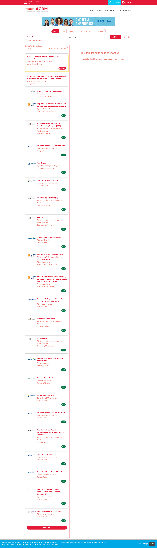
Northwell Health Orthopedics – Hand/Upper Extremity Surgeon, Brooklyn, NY (48, 491)
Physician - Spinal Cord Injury (47, 198)
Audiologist (41, 163)
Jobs (99, 10)
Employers (127, 2)
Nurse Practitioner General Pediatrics (50, 472)
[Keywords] (47, 37)
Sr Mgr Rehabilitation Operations (49, 237)
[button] (126, 37)
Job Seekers (114, 2)
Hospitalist (41, 217)
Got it (152, 544)
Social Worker (42, 338)
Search (55, 31)
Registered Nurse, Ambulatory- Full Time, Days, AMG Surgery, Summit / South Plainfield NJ (50, 256)
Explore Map (72, 31)
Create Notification (60, 49)
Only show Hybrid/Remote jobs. (39, 40)
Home (92, 10)
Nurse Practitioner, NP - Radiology (49, 511)
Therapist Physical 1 (44, 454)
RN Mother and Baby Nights (47, 395)
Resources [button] (125, 10)
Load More (46, 528)
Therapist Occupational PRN (47, 180)
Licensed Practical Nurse (46, 319)
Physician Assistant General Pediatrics (51, 413)
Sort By (29, 49)
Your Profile (111, 10)
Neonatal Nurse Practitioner (47, 378)
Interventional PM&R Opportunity (49, 91)
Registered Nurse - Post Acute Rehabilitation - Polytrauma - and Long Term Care (51, 432)
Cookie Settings (142, 544)
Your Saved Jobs (99, 31)
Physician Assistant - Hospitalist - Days (51, 146)
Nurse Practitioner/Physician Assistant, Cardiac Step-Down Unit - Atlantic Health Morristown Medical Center (52, 279)
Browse (62, 31)
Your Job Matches (85, 31)
